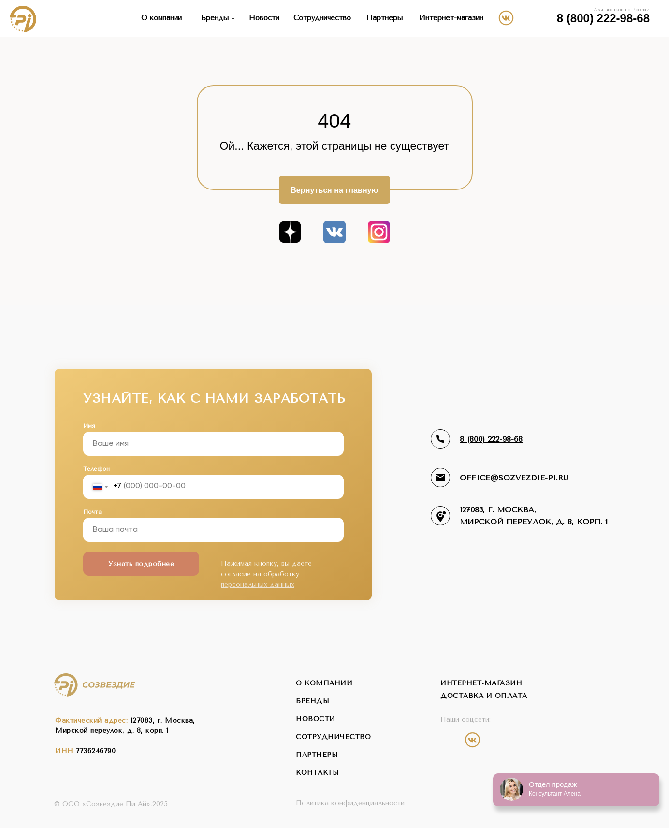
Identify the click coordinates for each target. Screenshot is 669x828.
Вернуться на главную (334, 190)
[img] (543, 17)
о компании (324, 683)
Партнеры (384, 18)
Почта (92, 511)
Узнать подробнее (141, 564)
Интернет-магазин (451, 18)
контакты (317, 773)
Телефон (96, 468)
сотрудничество (333, 737)
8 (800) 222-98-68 (603, 18)
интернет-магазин (481, 683)
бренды (312, 701)
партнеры (317, 755)
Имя (89, 425)
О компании (161, 18)
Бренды (215, 18)
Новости (264, 18)
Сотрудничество (322, 18)
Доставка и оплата (483, 696)
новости (315, 719)
